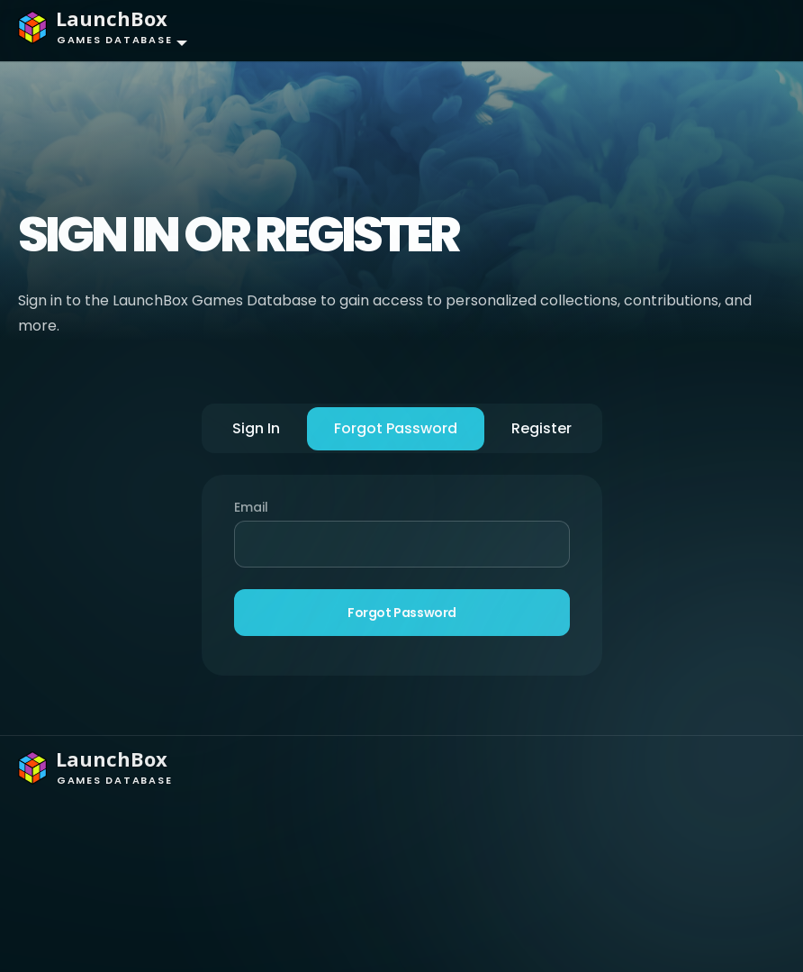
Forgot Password (395, 428)
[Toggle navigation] (754, 30)
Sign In (256, 428)
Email (251, 507)
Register (541, 428)
